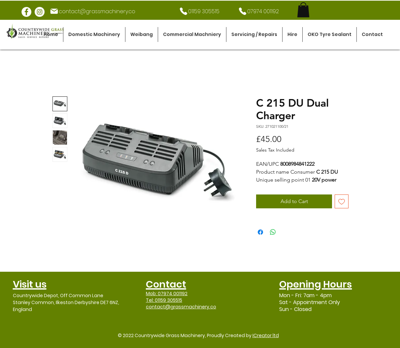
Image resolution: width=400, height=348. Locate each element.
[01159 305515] (199, 11)
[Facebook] (26, 12)
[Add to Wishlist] (342, 201)
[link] (303, 9)
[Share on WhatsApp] (273, 232)
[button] (94, 34)
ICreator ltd (265, 335)
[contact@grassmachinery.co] (92, 11)
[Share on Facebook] (260, 232)
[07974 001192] (258, 11)
